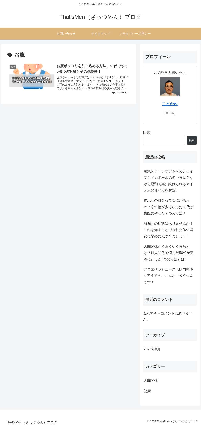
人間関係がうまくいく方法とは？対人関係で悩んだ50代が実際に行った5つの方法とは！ (169, 253)
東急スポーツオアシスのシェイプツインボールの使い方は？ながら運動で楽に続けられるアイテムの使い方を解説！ (168, 180)
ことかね (170, 104)
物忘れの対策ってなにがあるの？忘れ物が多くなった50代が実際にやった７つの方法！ (169, 207)
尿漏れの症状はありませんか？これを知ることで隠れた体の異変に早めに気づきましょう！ (168, 230)
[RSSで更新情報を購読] (172, 113)
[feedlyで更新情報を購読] (167, 113)
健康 (147, 391)
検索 (146, 133)
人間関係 (151, 381)
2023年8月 (152, 349)
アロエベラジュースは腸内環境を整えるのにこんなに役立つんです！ (168, 275)
